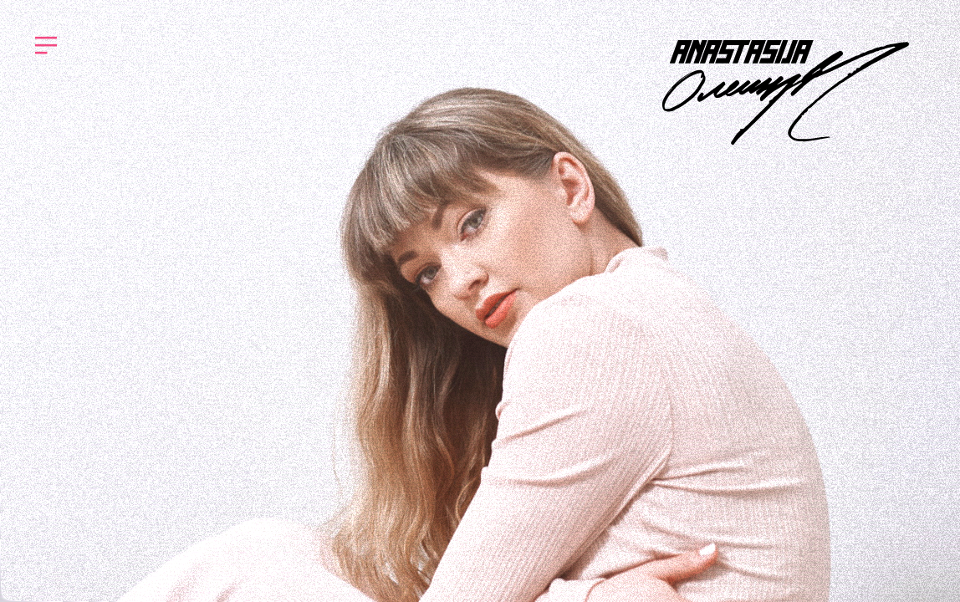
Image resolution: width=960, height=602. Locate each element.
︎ (46, 46)
